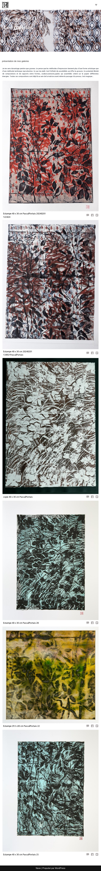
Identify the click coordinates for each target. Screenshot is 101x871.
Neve (38, 868)
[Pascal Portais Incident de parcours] (6, 5)
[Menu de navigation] (96, 5)
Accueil (7, 19)
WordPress (60, 868)
